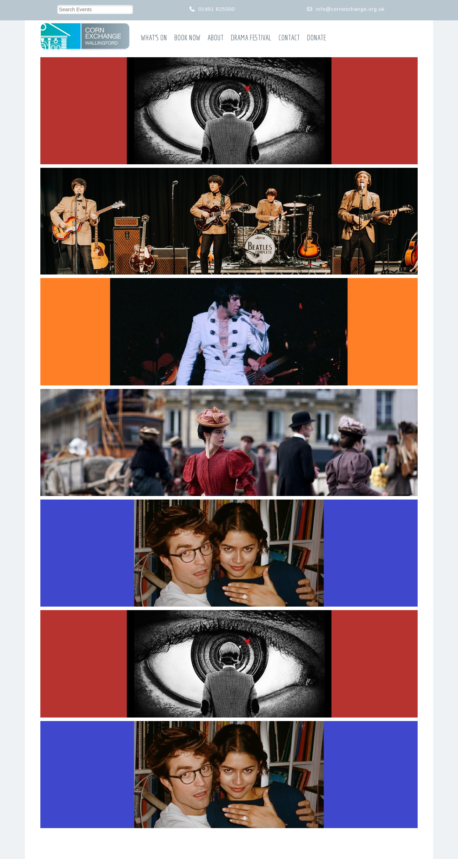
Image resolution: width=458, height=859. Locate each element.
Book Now (187, 38)
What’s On (154, 38)
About (215, 38)
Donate (316, 38)
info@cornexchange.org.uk (350, 9)
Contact (289, 38)
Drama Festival (251, 38)
